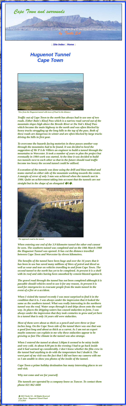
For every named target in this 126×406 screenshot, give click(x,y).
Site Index (59, 44)
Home (70, 44)
